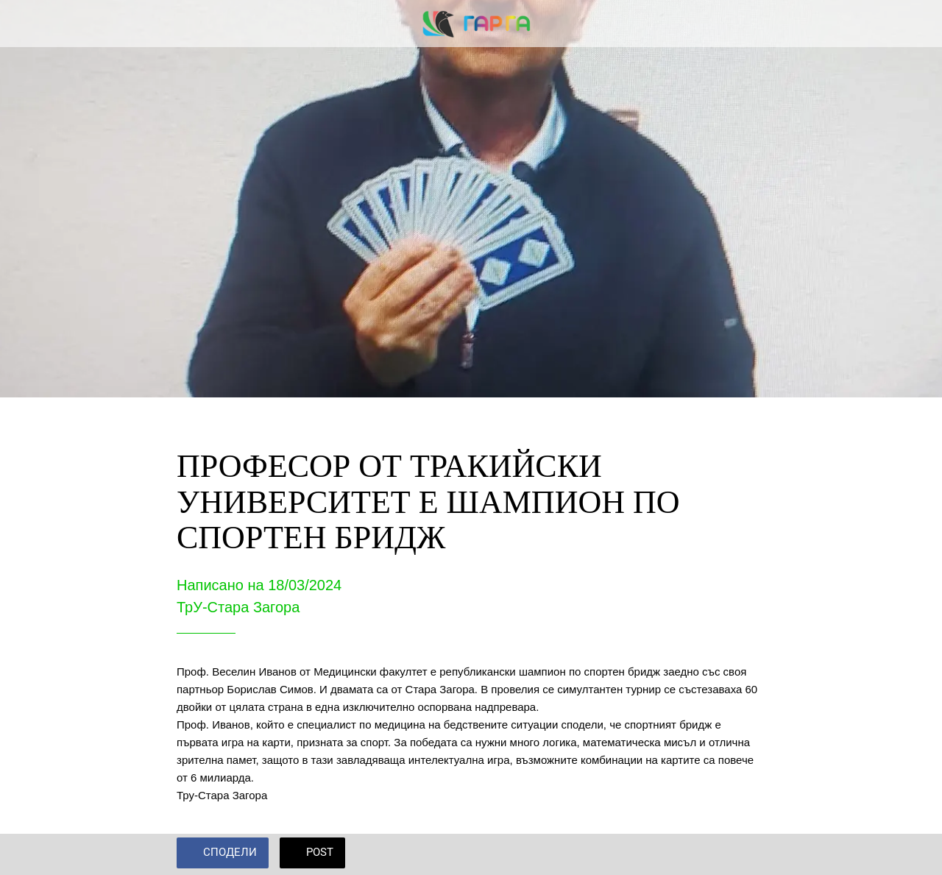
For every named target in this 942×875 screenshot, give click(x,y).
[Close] (23, 23)
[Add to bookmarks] (747, 854)
